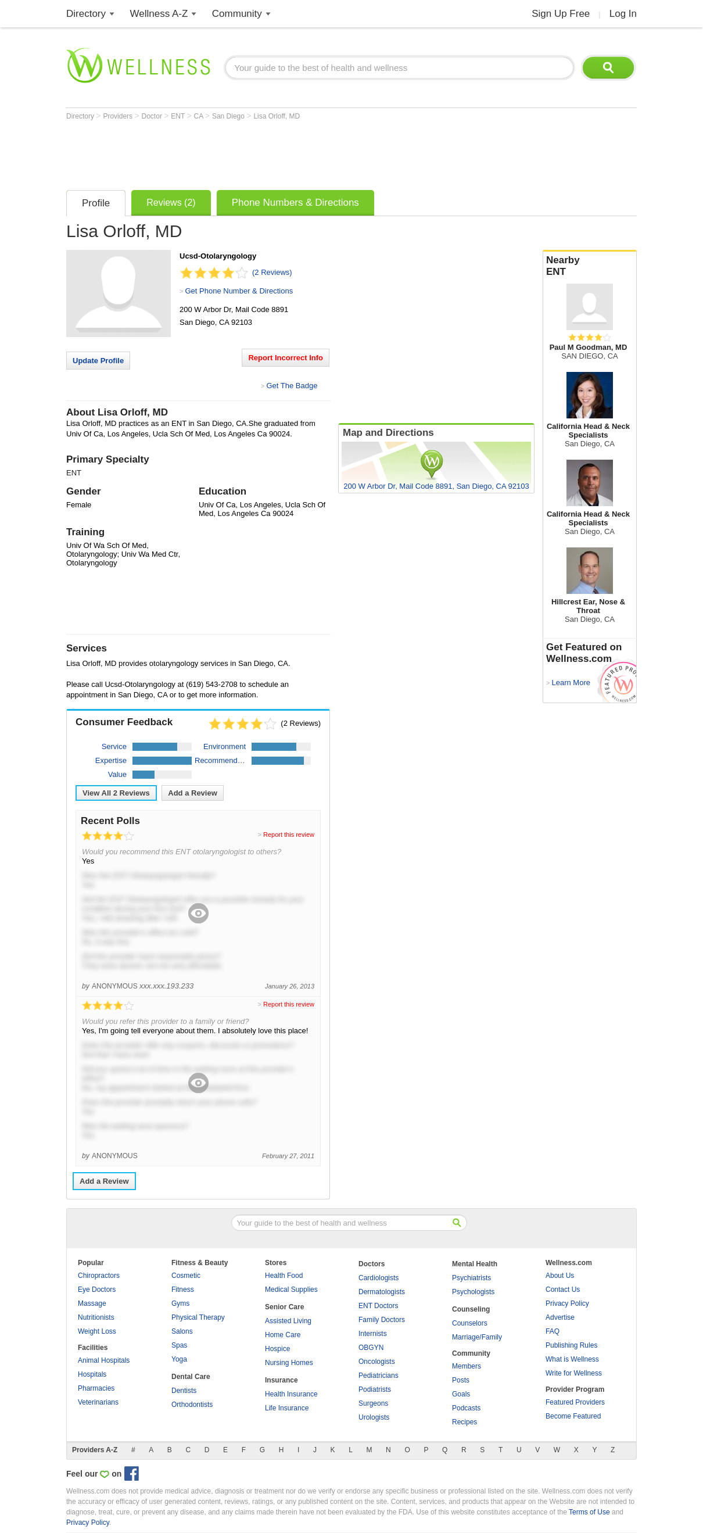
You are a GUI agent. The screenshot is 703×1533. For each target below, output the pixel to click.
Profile (96, 203)
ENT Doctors (378, 1306)
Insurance (281, 1380)
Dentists (183, 1391)
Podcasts (466, 1408)
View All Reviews (116, 793)
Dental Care (190, 1377)
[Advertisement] (277, 152)
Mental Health (474, 1264)
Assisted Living (288, 1321)
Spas (179, 1345)
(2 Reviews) (272, 272)
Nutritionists (96, 1317)
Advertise (560, 1317)
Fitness (182, 1289)
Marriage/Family (477, 1337)
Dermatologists (381, 1292)
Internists (372, 1334)
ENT (178, 116)
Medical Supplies (291, 1289)
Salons (182, 1331)
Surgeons (373, 1403)
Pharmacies (96, 1388)
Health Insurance (291, 1394)
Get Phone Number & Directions (239, 290)
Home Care (282, 1335)
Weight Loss (97, 1331)
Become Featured (573, 1416)
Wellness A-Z (159, 13)
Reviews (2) (170, 202)
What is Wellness (572, 1359)
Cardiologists (378, 1278)
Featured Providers (575, 1402)
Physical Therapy (198, 1317)
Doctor (153, 116)
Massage (92, 1303)
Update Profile (98, 360)
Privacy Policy (567, 1303)
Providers (118, 116)
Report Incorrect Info (285, 357)
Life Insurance (287, 1408)
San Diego (229, 116)
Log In (623, 13)
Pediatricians (378, 1375)
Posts (460, 1380)
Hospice (277, 1349)
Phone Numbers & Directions (295, 202)
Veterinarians (98, 1402)
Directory (86, 13)
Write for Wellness (574, 1373)
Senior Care (284, 1307)
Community (237, 13)
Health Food (284, 1275)
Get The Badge (291, 385)
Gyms (180, 1303)
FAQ (552, 1331)
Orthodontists (192, 1405)
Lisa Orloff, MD (276, 116)
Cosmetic (185, 1275)
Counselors (469, 1323)
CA (199, 116)
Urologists (373, 1417)
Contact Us (563, 1289)
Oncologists (376, 1362)
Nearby (589, 266)
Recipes (464, 1422)
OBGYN (370, 1348)
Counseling (471, 1309)
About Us (560, 1275)
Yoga (179, 1359)
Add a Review (192, 793)
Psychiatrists (471, 1278)
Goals (461, 1394)
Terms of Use (589, 1512)
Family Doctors (381, 1320)
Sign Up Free (561, 13)
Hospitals (92, 1374)
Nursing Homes (289, 1363)
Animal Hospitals (104, 1360)
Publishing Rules (571, 1345)
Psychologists (473, 1292)
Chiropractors (99, 1275)
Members (466, 1366)
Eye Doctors (97, 1289)
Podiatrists (374, 1389)
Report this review (288, 834)
